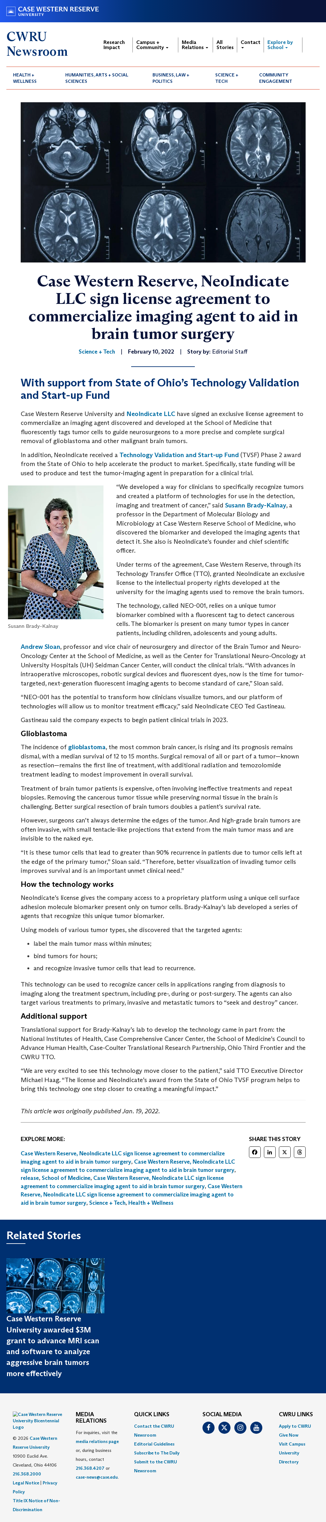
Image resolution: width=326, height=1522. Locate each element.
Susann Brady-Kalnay (255, 505)
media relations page (97, 1441)
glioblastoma (87, 747)
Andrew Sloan (40, 646)
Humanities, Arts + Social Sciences (96, 78)
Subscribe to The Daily (157, 1453)
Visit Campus (292, 1444)
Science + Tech (226, 78)
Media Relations (195, 44)
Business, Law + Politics (170, 78)
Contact (250, 43)
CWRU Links (296, 1414)
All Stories (225, 44)
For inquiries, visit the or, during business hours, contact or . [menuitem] (97, 1455)
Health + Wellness (25, 78)
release (30, 1177)
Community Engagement (275, 78)
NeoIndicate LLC (150, 414)
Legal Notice (26, 1467)
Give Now (288, 1435)
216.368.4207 (90, 1468)
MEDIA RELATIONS (91, 1417)
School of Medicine (66, 1177)
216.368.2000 (27, 1458)
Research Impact (114, 44)
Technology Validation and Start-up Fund (179, 455)
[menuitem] (32, 78)
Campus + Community (152, 44)
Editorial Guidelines (154, 1444)
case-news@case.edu (97, 1477)
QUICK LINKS (151, 1414)
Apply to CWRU (295, 1426)
